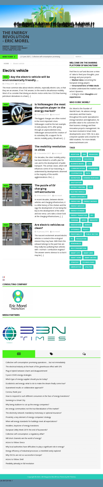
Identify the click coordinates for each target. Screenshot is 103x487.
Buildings (88, 159)
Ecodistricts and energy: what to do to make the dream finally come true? (35, 388)
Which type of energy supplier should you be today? (27, 384)
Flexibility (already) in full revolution (20, 468)
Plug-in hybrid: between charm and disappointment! (26, 375)
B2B (84, 154)
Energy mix (75, 201)
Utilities (88, 267)
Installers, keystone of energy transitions (22, 430)
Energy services (77, 206)
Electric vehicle (78, 192)
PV (72, 239)
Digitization (76, 182)
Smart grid (88, 253)
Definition (75, 178)
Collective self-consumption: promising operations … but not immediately (35, 367)
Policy (86, 229)
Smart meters (90, 258)
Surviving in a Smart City (15, 405)
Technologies (88, 262)
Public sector (92, 234)
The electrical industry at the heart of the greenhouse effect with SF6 (34, 371)
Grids (84, 220)
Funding (74, 220)
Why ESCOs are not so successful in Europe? (24, 460)
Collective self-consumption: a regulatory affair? (25, 439)
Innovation (76, 225)
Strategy (75, 262)
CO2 (89, 164)
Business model (77, 164)
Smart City (75, 253)
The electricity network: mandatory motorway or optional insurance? (33, 418)
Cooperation (76, 173)
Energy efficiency (78, 197)
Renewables (76, 243)
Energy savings (90, 201)
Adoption (75, 154)
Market (88, 225)
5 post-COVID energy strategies (18, 380)
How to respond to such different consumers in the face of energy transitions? (38, 401)
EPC (92, 215)
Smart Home (76, 258)
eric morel (53, 90)
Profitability (76, 234)
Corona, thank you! (13, 397)
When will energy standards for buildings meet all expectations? (31, 426)
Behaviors (93, 154)
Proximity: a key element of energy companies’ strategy (28, 422)
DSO (90, 187)
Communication (78, 168)
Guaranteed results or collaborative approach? (24, 392)
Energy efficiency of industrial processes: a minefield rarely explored (33, 456)
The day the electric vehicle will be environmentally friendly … (47, 81)
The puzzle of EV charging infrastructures (45, 207)
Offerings (75, 229)
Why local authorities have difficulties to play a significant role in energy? (35, 451)
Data (88, 173)
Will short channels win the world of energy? (23, 443)
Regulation (81, 239)
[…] (36, 114)
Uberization (76, 267)
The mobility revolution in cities (50, 166)
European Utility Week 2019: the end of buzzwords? (26, 434)
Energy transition (79, 215)
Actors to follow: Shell (14, 464)
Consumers (93, 168)
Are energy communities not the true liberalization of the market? (32, 413)
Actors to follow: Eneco (15, 447)
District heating (78, 187)
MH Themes (71, 482)
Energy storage (77, 211)
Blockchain (76, 159)
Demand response (91, 178)
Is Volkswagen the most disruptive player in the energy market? (50, 125)
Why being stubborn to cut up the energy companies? (27, 409)
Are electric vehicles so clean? (49, 244)
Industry (94, 220)
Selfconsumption (78, 248)
